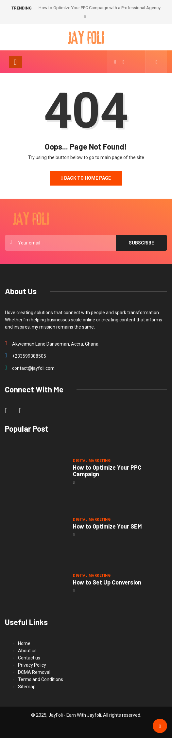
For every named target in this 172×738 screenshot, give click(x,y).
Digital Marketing (91, 461)
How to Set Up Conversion (107, 582)
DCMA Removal (34, 672)
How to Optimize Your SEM (107, 526)
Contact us (29, 657)
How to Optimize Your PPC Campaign (107, 470)
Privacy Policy (32, 665)
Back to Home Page (86, 178)
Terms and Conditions (40, 679)
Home (24, 643)
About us (27, 650)
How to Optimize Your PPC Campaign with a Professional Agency (100, 7)
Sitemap (27, 686)
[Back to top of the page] (160, 726)
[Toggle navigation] (15, 62)
